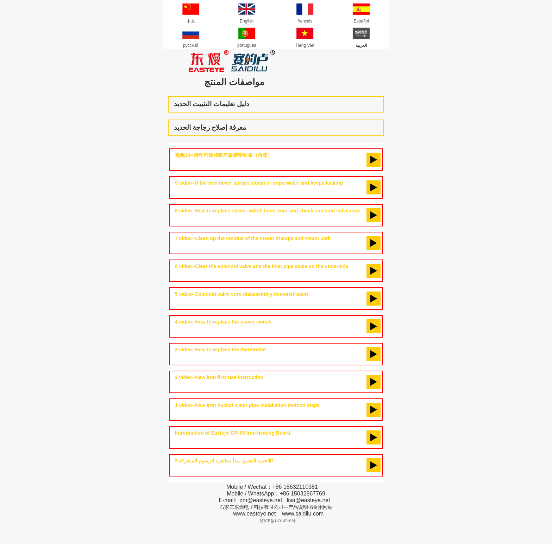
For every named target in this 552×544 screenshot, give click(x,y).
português (246, 36)
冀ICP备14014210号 (277, 520)
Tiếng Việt (304, 36)
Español (361, 12)
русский (191, 36)
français (305, 12)
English (247, 12)
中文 (191, 12)
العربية (361, 36)
